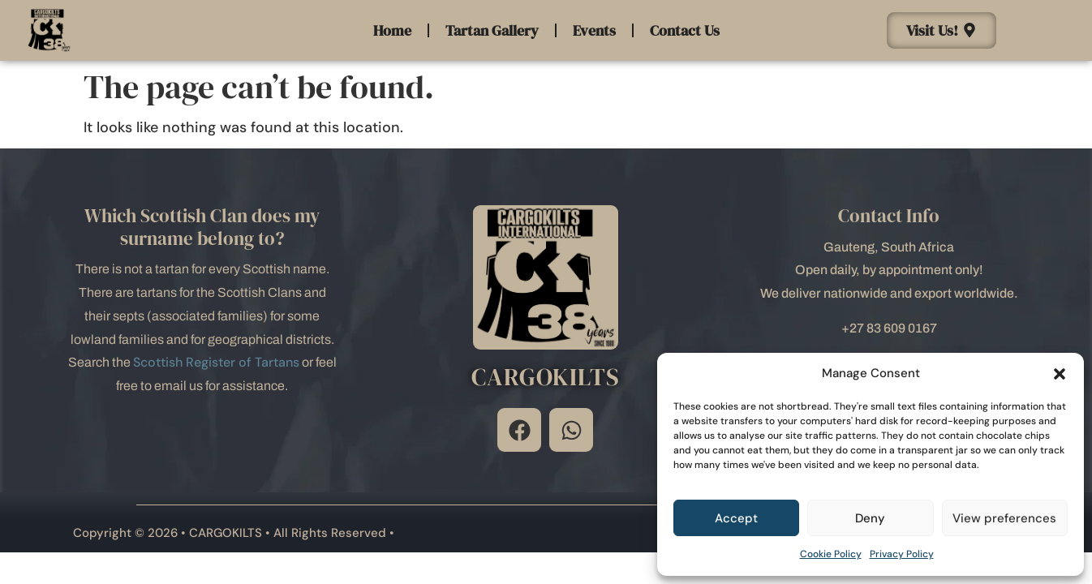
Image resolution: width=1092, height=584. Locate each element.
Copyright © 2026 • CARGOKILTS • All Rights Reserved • (233, 533)
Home (392, 30)
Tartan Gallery (492, 30)
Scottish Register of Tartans (216, 362)
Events (594, 30)
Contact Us (685, 30)
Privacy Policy (902, 554)
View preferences (1004, 518)
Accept (736, 518)
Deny (870, 518)
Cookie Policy (831, 554)
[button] (1059, 374)
